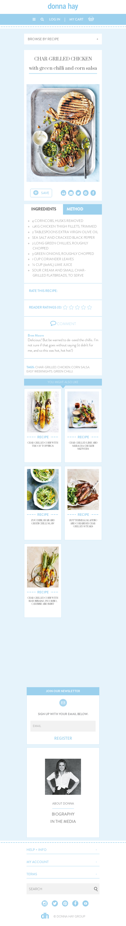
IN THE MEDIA (63, 821)
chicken (63, 367)
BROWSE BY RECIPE (43, 39)
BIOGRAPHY (63, 814)
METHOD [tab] (75, 209)
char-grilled (45, 367)
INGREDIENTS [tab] (43, 209)
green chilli (63, 371)
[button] (63, 849)
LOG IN (54, 19)
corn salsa (80, 367)
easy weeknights (40, 371)
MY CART (76, 19)
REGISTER (63, 738)
